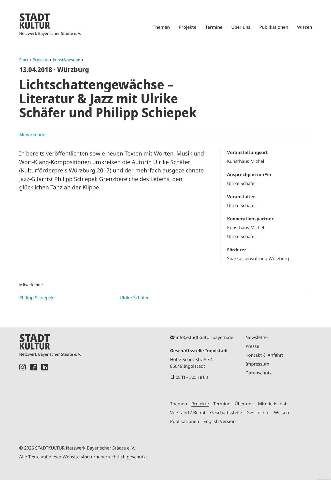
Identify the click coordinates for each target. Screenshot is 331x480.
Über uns (240, 27)
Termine (213, 27)
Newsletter (256, 337)
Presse (252, 346)
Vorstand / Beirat (188, 412)
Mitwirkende (32, 134)
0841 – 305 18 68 (192, 377)
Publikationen (273, 27)
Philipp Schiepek (36, 297)
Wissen (304, 27)
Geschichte (258, 412)
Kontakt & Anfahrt (264, 355)
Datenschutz (258, 373)
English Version (219, 421)
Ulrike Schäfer (134, 297)
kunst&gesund (66, 59)
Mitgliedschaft (273, 404)
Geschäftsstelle (226, 412)
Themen (161, 27)
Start (23, 59)
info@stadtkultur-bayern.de (204, 337)
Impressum (257, 364)
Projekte (187, 27)
